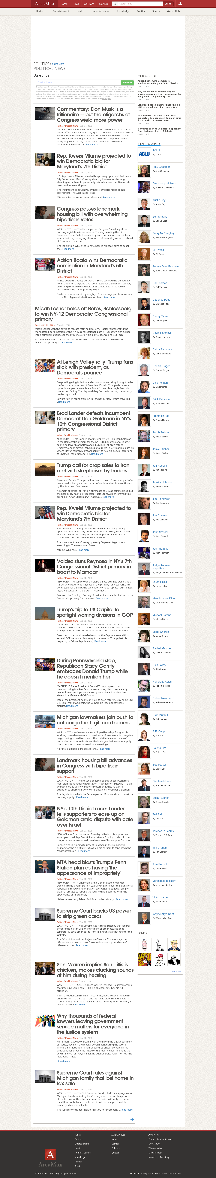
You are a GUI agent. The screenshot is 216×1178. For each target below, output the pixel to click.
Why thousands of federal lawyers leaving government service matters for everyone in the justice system (93, 1023)
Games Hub (173, 11)
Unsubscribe (175, 1173)
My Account (154, 1143)
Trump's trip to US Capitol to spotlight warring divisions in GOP (95, 611)
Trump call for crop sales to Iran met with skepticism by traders (93, 467)
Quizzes (115, 1152)
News (114, 1139)
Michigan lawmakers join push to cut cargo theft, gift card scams (95, 719)
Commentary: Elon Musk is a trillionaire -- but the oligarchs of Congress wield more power (93, 114)
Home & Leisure (101, 11)
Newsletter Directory (158, 1157)
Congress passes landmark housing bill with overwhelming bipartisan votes (92, 213)
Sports (156, 11)
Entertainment (61, 11)
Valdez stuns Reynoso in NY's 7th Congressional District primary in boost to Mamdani (94, 566)
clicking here (106, 99)
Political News (71, 126)
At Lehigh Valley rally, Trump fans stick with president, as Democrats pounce (95, 366)
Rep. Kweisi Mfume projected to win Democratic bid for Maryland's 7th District (94, 160)
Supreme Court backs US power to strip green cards (94, 912)
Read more (92, 144)
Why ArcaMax (155, 1148)
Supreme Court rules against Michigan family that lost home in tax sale (95, 1077)
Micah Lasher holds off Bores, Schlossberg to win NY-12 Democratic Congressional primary (83, 313)
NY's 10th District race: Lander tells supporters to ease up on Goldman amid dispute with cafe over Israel (95, 816)
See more (176, 971)
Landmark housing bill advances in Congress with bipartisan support (94, 765)
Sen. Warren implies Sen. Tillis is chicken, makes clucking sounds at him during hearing (95, 969)
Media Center (155, 1152)
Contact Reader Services (160, 1139)
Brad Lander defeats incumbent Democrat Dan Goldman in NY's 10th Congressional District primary (94, 421)
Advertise (134, 1173)
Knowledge (123, 11)
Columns (116, 1148)
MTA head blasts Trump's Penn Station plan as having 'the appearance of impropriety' (91, 867)
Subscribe (127, 83)
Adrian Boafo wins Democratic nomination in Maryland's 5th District (92, 265)
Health (80, 11)
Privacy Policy (147, 1173)
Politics (141, 11)
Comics (115, 1143)
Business (40, 11)
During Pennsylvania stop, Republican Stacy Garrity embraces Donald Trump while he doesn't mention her (92, 668)
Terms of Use (161, 1173)
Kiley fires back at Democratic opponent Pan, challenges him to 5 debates (159, 130)
